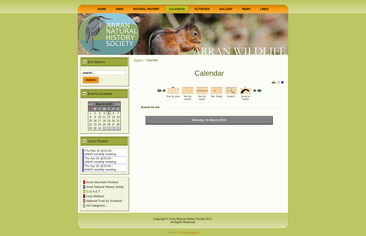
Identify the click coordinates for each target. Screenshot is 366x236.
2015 (109, 104)
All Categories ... (97, 205)
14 (118, 117)
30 (94, 128)
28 (118, 124)
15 (90, 120)
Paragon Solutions (189, 232)
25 (104, 124)
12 (108, 117)
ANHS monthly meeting (100, 154)
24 (99, 124)
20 (113, 120)
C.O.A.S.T (93, 191)
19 (108, 120)
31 (99, 128)
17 (99, 120)
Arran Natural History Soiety (105, 187)
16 (94, 120)
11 (104, 117)
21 (118, 120)
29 (90, 128)
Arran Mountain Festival (102, 182)
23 (94, 124)
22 (90, 124)
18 (104, 120)
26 (108, 124)
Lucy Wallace (95, 196)
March (100, 104)
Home (138, 60)
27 (113, 124)
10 (99, 117)
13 (113, 117)
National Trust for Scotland (104, 201)
